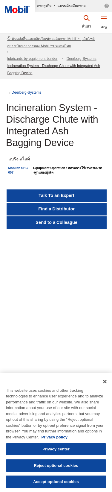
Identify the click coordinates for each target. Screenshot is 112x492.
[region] (56, 432)
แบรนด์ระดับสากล (71, 6)
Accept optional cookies (56, 481)
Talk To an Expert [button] (56, 195)
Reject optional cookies (56, 465)
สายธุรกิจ (44, 6)
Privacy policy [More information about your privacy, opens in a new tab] (54, 437)
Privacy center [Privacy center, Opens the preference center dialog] (56, 449)
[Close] (104, 381)
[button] (103, 21)
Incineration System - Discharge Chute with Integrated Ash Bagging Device (53, 69)
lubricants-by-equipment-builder (32, 59)
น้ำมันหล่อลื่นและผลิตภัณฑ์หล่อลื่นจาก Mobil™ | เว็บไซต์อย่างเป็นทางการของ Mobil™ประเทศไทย (51, 42)
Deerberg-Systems (81, 59)
